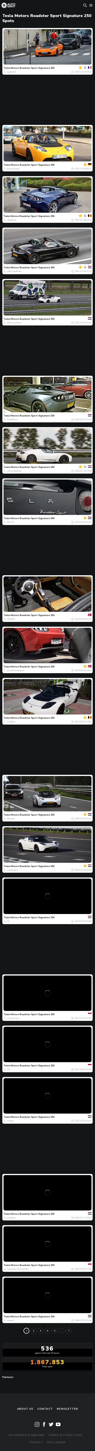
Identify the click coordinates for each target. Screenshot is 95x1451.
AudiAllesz (12, 419)
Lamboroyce (13, 1018)
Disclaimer (56, 1442)
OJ (8, 921)
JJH (8, 1069)
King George (13, 168)
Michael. (11, 818)
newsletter (67, 1409)
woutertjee (12, 870)
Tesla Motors (11, 68)
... (61, 1330)
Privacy (36, 1442)
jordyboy (11, 1217)
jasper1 (10, 1320)
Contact (45, 1409)
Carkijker (11, 721)
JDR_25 (10, 522)
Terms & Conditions (65, 1435)
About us (25, 1409)
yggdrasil (11, 71)
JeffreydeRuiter (14, 271)
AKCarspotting (14, 322)
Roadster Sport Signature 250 (37, 68)
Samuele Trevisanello (17, 1269)
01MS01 (11, 619)
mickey (10, 1120)
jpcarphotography (15, 670)
